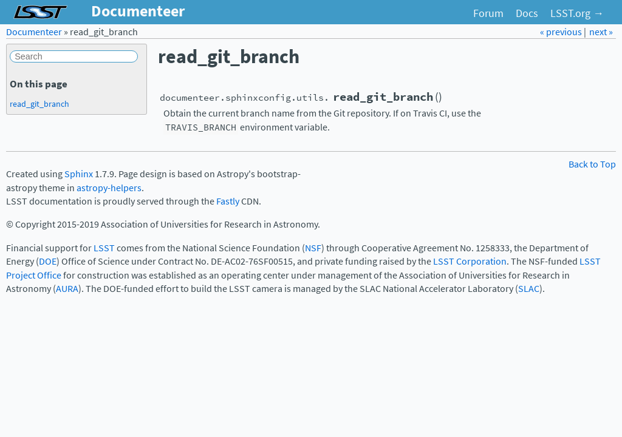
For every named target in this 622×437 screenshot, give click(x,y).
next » (601, 31)
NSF (313, 248)
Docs (527, 13)
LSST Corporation (470, 261)
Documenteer (34, 31)
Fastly (227, 201)
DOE (47, 261)
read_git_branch (39, 104)
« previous (562, 31)
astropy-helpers (109, 187)
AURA (67, 288)
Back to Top (592, 164)
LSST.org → (577, 13)
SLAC (528, 288)
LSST (104, 248)
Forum (488, 13)
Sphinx (78, 174)
